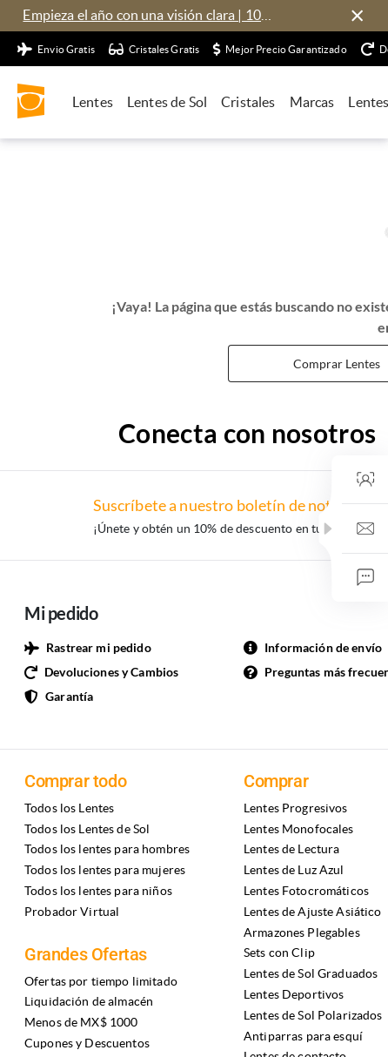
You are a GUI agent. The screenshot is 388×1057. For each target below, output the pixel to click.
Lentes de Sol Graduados (311, 973)
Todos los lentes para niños (98, 891)
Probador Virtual (71, 912)
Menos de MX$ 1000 (80, 1022)
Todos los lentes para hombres (107, 849)
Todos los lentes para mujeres (104, 870)
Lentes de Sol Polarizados (313, 1015)
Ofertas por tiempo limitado (100, 981)
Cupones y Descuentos (87, 1043)
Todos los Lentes (69, 808)
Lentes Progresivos (296, 808)
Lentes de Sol (167, 102)
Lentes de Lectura (291, 849)
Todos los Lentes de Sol (87, 829)
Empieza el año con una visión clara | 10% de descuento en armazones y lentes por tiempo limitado (151, 15)
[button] (328, 528)
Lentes (92, 102)
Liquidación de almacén (88, 1001)
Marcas (312, 102)
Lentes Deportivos (294, 994)
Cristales (248, 102)
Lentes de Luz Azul (294, 870)
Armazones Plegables (302, 932)
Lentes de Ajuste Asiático (313, 912)
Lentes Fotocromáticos (306, 891)
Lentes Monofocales (299, 829)
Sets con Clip (279, 952)
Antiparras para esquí (303, 1036)
